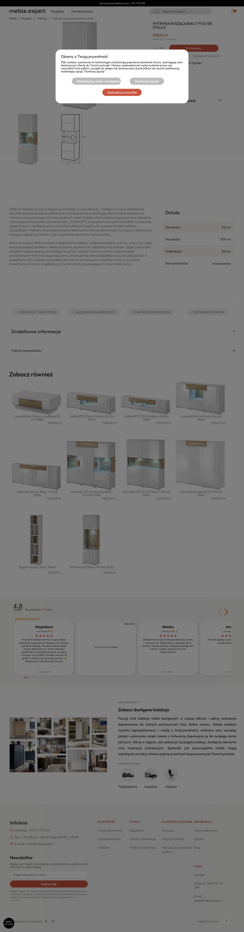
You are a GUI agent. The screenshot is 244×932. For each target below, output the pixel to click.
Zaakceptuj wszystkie (122, 92)
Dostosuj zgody (147, 81)
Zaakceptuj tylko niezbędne (99, 81)
